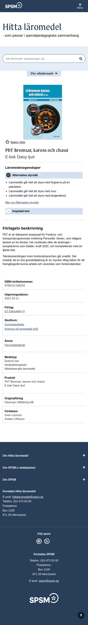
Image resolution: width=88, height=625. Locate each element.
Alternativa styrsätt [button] (25, 175)
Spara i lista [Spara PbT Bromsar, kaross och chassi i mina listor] (15, 142)
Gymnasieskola (14, 324)
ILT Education (15, 311)
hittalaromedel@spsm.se (27, 496)
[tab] (44, 175)
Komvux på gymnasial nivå (21, 328)
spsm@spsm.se (49, 580)
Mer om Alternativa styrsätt (21, 202)
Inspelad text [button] (21, 211)
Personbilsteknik (15, 345)
